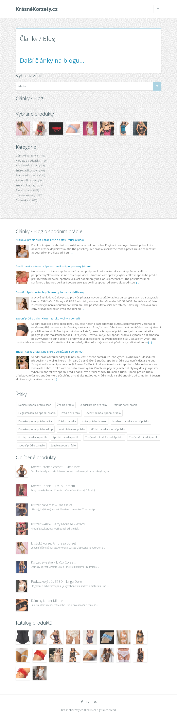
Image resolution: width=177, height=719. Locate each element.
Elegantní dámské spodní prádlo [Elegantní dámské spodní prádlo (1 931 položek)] (37, 413)
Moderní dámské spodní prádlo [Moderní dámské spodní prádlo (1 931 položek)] (130, 421)
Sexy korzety (24, 190)
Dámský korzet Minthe (47, 600)
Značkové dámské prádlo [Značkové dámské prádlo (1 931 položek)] (143, 437)
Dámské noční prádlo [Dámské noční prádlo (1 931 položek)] (125, 405)
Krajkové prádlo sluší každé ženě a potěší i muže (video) (50, 240)
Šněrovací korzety (27, 170)
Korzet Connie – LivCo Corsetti (53, 486)
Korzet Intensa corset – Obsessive (56, 467)
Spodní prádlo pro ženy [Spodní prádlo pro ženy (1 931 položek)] (93, 405)
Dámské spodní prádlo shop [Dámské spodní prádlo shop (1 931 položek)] (34, 405)
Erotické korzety (25, 185)
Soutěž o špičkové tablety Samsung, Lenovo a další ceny (50, 292)
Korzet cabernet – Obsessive (51, 505)
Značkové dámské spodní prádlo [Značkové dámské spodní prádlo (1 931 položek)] (104, 437)
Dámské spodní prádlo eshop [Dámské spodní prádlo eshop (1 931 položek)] (35, 429)
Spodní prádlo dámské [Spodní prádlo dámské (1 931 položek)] (31, 445)
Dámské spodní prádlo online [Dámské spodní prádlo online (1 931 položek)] (35, 421)
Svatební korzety (26, 180)
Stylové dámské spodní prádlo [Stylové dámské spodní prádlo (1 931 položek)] (103, 413)
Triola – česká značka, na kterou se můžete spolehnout (49, 351)
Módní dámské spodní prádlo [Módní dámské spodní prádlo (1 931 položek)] (108, 429)
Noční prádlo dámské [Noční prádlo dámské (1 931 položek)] (94, 421)
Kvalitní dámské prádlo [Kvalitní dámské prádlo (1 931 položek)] (72, 429)
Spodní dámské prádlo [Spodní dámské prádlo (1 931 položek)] (66, 437)
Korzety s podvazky (28, 160)
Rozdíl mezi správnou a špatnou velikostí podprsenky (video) (53, 266)
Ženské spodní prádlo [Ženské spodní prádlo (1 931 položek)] (63, 445)
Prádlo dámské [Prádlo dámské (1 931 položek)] (67, 421)
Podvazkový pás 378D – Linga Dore (56, 581)
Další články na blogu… (52, 60)
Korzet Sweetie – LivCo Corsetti (53, 562)
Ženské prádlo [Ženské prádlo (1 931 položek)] (65, 405)
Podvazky (22, 200)
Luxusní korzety (25, 195)
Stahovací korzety (27, 175)
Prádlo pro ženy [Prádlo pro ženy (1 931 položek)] (70, 413)
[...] (71, 252)
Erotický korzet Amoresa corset (53, 543)
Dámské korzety (26, 155)
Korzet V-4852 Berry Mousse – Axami (58, 524)
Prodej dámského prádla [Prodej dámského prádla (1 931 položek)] (32, 437)
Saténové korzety (27, 165)
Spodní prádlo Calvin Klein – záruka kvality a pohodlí (48, 318)
